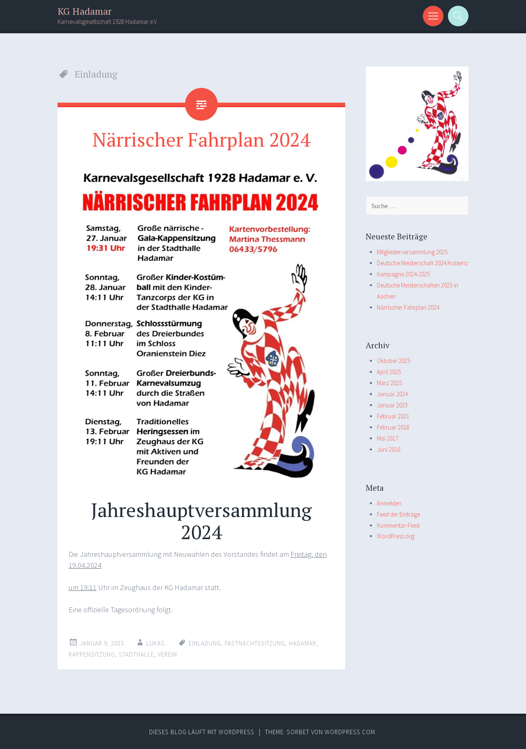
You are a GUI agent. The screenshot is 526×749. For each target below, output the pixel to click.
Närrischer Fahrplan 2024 (201, 139)
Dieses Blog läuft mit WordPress (201, 732)
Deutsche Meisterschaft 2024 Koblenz (422, 263)
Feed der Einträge (398, 514)
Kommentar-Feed (398, 525)
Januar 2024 (392, 394)
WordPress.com (350, 732)
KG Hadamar (85, 11)
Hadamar (302, 643)
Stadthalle (136, 654)
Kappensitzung (92, 654)
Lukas (155, 643)
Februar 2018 (393, 427)
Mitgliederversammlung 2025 (412, 252)
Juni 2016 (388, 449)
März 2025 (389, 383)
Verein (167, 654)
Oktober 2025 (393, 361)
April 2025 (389, 372)
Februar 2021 (393, 416)
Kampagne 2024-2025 (403, 274)
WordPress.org (395, 536)
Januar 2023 (392, 405)
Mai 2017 (387, 438)
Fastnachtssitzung (255, 643)
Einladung (205, 643)
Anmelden (389, 503)
